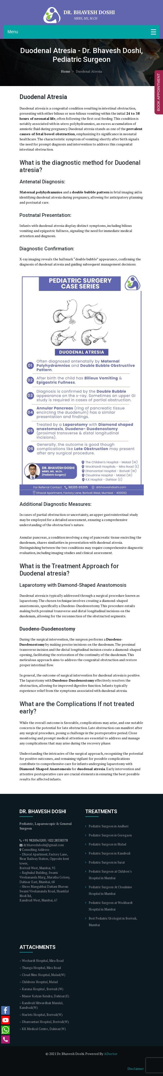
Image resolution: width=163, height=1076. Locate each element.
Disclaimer (135, 1068)
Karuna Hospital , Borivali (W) (42, 989)
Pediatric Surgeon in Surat (107, 862)
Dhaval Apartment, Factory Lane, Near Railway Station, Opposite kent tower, (44, 859)
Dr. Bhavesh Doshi (89, 12)
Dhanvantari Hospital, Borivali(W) (45, 1022)
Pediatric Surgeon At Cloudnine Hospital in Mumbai (110, 890)
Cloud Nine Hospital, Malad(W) (43, 975)
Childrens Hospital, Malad (40, 982)
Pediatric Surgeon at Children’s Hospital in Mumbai (110, 874)
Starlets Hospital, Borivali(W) (42, 1015)
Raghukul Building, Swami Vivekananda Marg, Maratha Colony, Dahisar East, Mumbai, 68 (44, 877)
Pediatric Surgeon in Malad (107, 844)
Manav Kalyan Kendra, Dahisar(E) (45, 996)
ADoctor (110, 1053)
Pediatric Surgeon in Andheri (108, 826)
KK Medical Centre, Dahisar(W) (44, 1029)
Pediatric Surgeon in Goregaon (110, 835)
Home (65, 71)
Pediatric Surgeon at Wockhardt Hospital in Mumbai (111, 906)
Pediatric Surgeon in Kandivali (109, 853)
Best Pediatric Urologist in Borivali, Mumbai (113, 921)
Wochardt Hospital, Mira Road (43, 961)
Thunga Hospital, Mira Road (41, 968)
